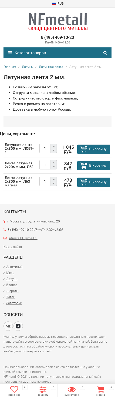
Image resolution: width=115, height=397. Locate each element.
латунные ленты (57, 376)
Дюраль (12, 291)
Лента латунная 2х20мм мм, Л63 (19, 165)
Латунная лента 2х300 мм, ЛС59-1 (19, 148)
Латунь (11, 279)
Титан (10, 297)
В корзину (98, 149)
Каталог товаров (27, 52)
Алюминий (14, 266)
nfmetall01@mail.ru (23, 238)
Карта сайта (12, 246)
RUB (58, 3)
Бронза (11, 285)
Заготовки (14, 303)
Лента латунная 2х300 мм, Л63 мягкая (19, 181)
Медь (10, 273)
